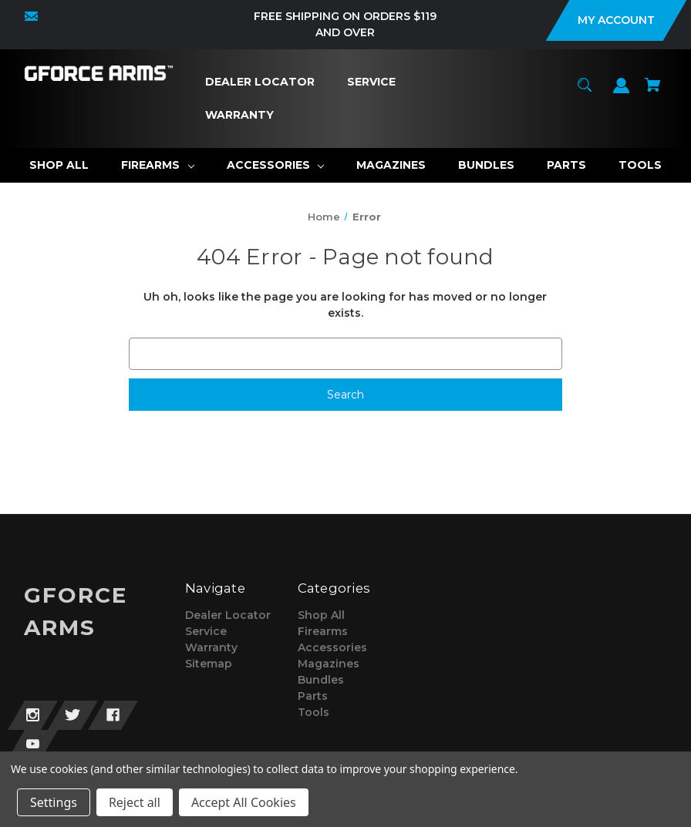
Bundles (321, 680)
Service (206, 631)
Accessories (332, 647)
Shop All (321, 615)
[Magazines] (391, 165)
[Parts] (566, 165)
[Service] (372, 82)
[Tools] (640, 165)
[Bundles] (486, 165)
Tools (313, 712)
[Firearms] (158, 165)
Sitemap (208, 664)
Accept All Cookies (243, 802)
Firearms (323, 631)
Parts (313, 696)
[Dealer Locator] (260, 82)
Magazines (328, 664)
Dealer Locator (228, 615)
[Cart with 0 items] (653, 92)
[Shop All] (59, 165)
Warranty (211, 647)
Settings (53, 802)
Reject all (134, 802)
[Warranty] (240, 115)
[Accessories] (276, 165)
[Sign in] (621, 92)
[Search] (585, 92)
